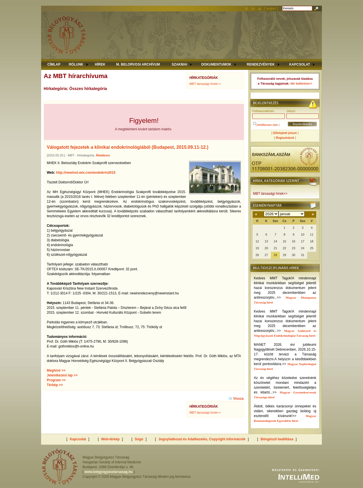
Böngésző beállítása (277, 439)
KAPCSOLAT (299, 64)
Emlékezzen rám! (268, 124)
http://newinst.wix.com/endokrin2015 (85, 173)
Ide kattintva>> (301, 83)
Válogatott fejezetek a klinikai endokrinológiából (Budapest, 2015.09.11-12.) (127, 147)
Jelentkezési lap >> (62, 375)
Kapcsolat (78, 439)
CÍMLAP (53, 64)
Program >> (56, 380)
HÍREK (100, 64)
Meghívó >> (56, 370)
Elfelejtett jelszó (285, 133)
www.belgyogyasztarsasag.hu (109, 472)
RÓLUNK (76, 64)
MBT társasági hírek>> (205, 83)
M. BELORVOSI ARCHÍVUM (138, 64)
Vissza (236, 399)
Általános (103, 155)
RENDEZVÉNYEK (261, 64)
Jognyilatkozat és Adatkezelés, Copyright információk (201, 439)
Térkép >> (55, 385)
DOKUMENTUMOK (216, 64)
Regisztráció (285, 137)
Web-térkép (110, 439)
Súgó (139, 439)
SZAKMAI (179, 64)
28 (275, 255)
